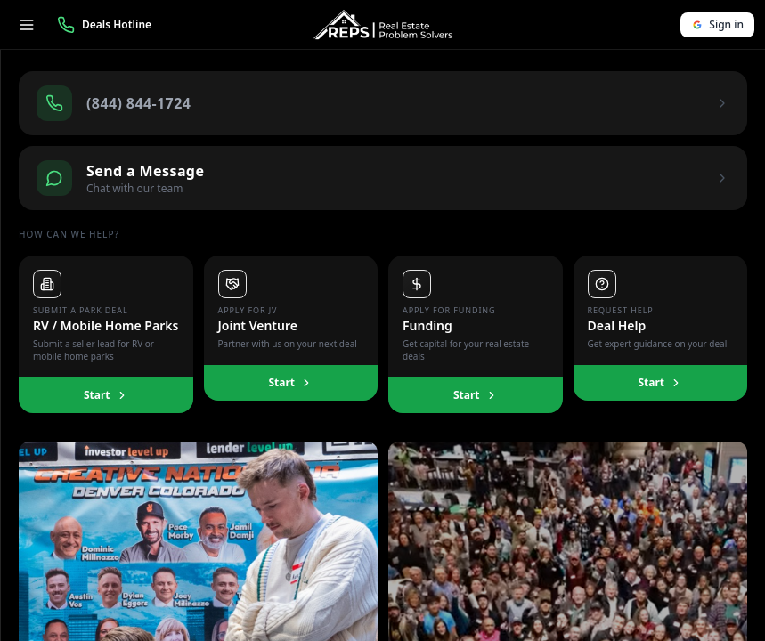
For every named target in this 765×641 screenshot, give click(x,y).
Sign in (717, 24)
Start (106, 394)
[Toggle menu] (27, 25)
